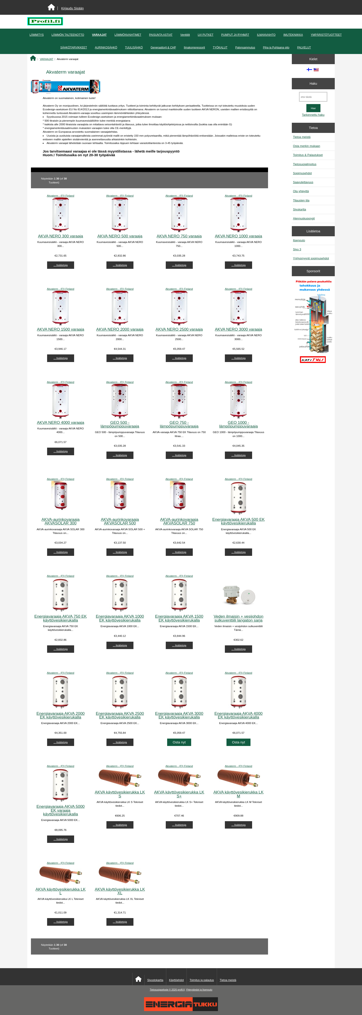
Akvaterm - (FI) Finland (60, 195)
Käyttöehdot (176, 980)
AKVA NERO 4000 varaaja (60, 422)
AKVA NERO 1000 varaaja (238, 236)
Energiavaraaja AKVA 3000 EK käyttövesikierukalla (179, 715)
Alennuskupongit (304, 218)
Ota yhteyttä (301, 191)
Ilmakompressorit (194, 47)
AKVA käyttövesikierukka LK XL (120, 891)
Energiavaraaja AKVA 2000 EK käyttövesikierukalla (60, 715)
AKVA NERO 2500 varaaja (179, 329)
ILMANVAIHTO (266, 34)
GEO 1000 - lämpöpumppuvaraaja (238, 424)
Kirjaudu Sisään (72, 8)
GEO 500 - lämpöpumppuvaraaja (120, 424)
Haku (313, 83)
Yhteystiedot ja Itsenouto (199, 989)
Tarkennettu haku (313, 115)
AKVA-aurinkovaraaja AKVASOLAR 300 (61, 521)
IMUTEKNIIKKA (293, 34)
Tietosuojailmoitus (305, 164)
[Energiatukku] (181, 1010)
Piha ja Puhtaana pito (276, 47)
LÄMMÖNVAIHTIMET (128, 34)
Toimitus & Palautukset (308, 155)
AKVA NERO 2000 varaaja (120, 329)
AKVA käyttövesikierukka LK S (120, 794)
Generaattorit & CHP (163, 47)
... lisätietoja (61, 264)
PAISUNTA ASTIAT (160, 34)
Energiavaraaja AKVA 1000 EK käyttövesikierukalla (120, 618)
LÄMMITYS (37, 34)
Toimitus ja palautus (202, 980)
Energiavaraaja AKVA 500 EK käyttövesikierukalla (238, 521)
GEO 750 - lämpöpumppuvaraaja (179, 424)
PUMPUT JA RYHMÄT (235, 34)
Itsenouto (299, 240)
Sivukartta (299, 209)
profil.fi (181, 989)
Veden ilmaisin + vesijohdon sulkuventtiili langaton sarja (238, 618)
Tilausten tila (301, 200)
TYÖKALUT (220, 47)
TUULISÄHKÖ (134, 47)
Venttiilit (185, 34)
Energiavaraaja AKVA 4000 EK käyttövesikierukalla (238, 715)
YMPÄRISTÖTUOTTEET (326, 34)
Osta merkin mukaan (306, 146)
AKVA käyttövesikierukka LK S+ (179, 794)
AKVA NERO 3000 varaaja (238, 329)
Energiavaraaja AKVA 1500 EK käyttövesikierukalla (179, 618)
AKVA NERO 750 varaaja (179, 236)
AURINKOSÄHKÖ (106, 47)
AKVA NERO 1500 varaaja (60, 329)
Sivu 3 (297, 249)
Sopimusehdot (302, 173)
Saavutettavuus (303, 182)
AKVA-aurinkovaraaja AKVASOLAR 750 (179, 521)
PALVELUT (304, 47)
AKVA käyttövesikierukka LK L (61, 891)
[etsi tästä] (313, 97)
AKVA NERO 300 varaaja (60, 236)
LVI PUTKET (205, 34)
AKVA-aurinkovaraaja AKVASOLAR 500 (120, 521)
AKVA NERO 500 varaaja (119, 236)
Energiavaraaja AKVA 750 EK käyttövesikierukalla (60, 618)
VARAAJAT (46, 58)
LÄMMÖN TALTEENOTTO (67, 34)
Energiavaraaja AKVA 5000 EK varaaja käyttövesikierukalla (60, 810)
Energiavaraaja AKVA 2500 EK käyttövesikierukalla (120, 715)
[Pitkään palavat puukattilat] (313, 324)
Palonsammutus (245, 47)
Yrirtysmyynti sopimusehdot (311, 258)
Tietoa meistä (302, 137)
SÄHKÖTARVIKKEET (73, 47)
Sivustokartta (155, 980)
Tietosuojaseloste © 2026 (163, 989)
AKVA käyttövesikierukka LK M (238, 794)
